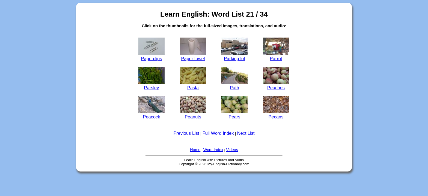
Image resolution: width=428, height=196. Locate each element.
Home (195, 150)
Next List (246, 133)
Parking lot (234, 56)
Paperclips (151, 56)
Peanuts (193, 114)
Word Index (213, 150)
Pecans (276, 114)
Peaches (276, 85)
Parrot (276, 56)
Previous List (186, 133)
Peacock (151, 114)
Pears (234, 114)
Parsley (151, 85)
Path (234, 85)
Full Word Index (218, 133)
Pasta (193, 85)
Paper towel (193, 56)
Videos (232, 150)
